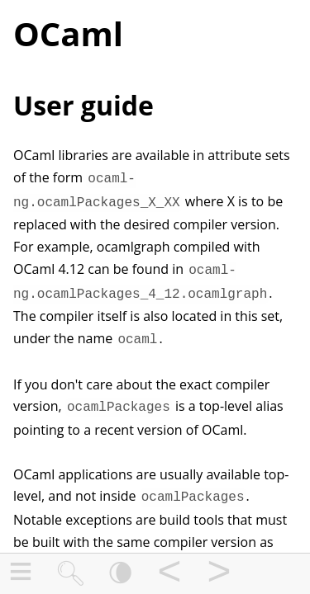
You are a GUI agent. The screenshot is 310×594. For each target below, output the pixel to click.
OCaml (68, 33)
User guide (83, 105)
